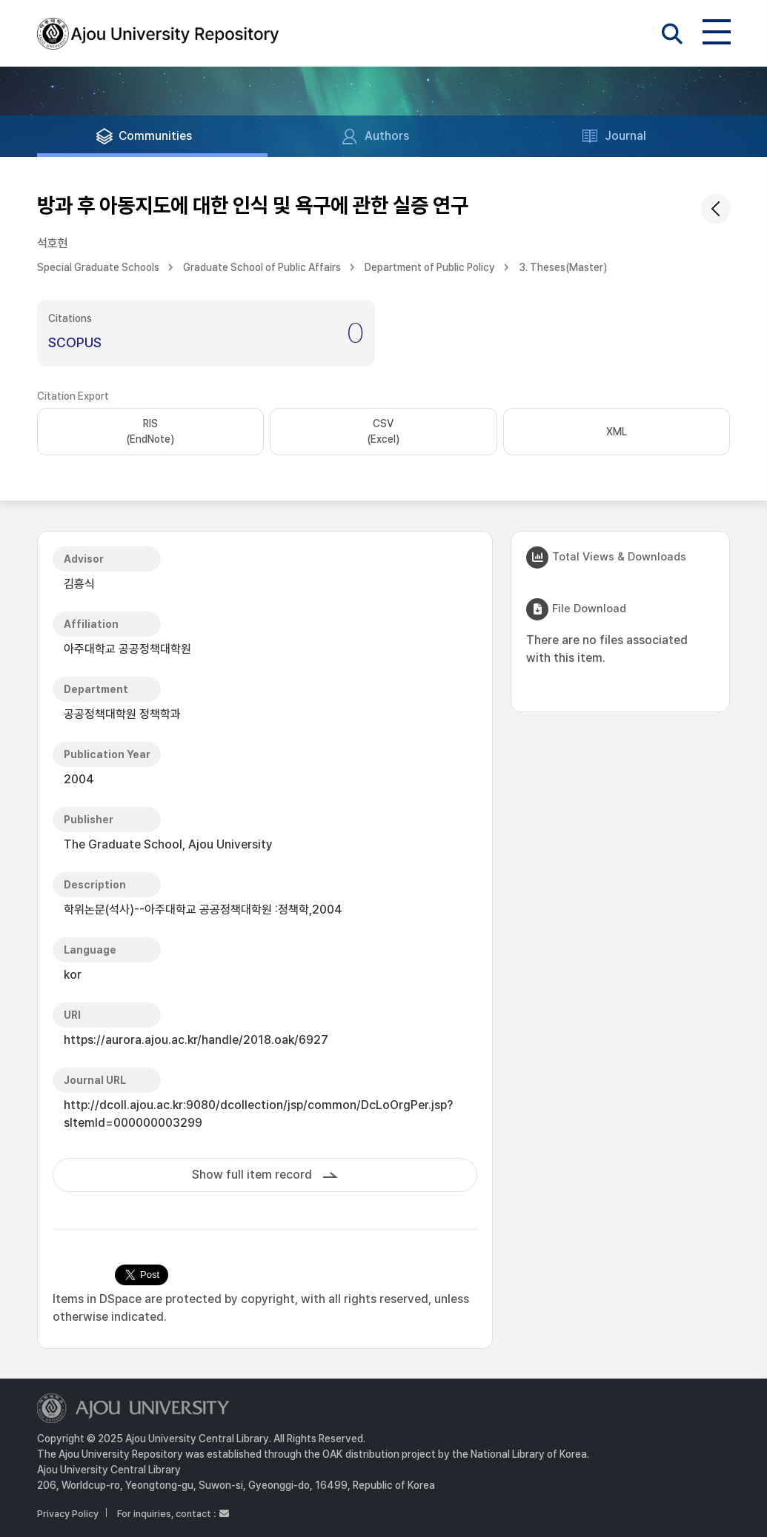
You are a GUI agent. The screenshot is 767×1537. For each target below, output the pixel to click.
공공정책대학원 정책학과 (122, 714)
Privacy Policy (68, 1513)
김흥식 (79, 584)
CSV (383, 432)
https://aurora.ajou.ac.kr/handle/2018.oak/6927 (196, 1040)
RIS (150, 432)
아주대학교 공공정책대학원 (127, 649)
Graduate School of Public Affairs (262, 267)
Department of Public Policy (430, 267)
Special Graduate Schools (98, 267)
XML (616, 432)
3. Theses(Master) (563, 267)
